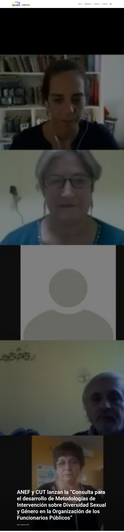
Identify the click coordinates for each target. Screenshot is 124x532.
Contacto (104, 4)
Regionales (88, 4)
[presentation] (82, 4)
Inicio (79, 4)
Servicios (96, 4)
